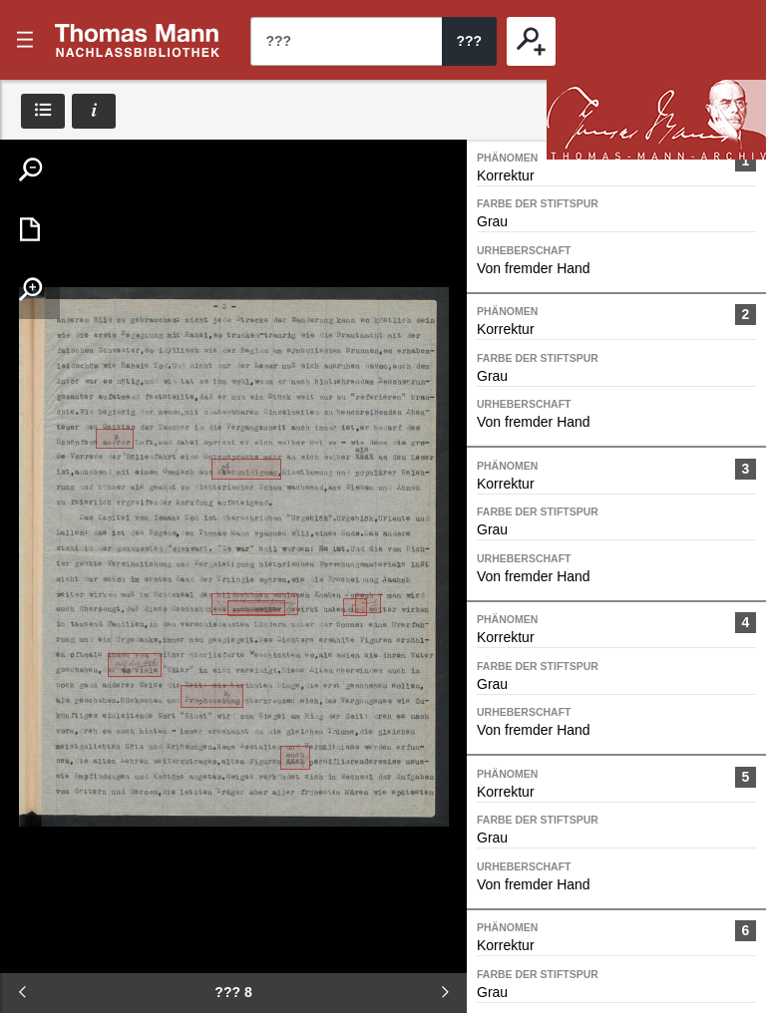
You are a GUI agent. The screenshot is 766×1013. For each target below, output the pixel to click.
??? (137, 40)
